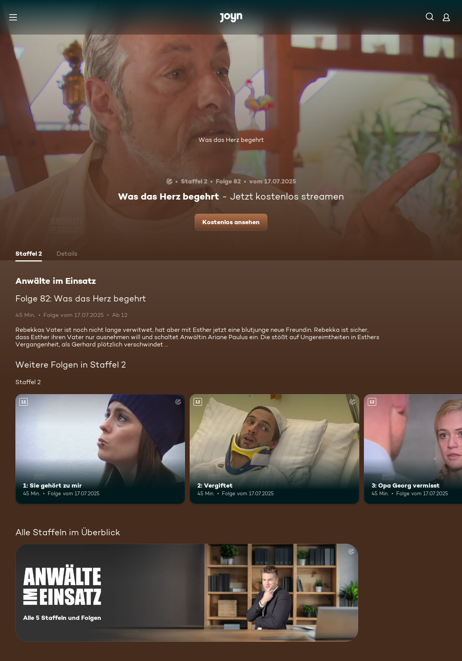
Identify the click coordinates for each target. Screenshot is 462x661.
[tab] (28, 254)
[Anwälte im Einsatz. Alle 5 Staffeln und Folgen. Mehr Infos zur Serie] (186, 593)
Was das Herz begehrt (231, 139)
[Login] (446, 17)
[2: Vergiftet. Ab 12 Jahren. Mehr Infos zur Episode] (274, 449)
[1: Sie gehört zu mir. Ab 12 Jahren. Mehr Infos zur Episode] (100, 449)
